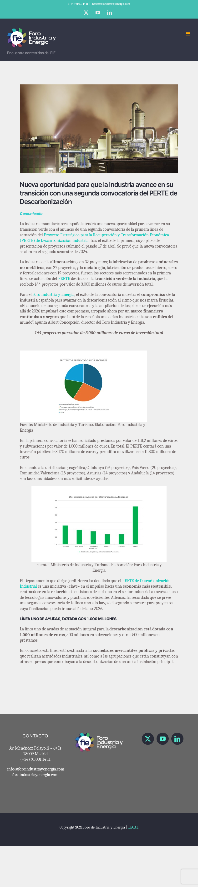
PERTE (64, 278)
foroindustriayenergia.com (35, 774)
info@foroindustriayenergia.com (111, 3)
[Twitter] (148, 739)
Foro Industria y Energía (53, 294)
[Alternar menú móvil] (188, 33)
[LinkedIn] (177, 739)
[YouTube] (163, 739)
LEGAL (133, 827)
